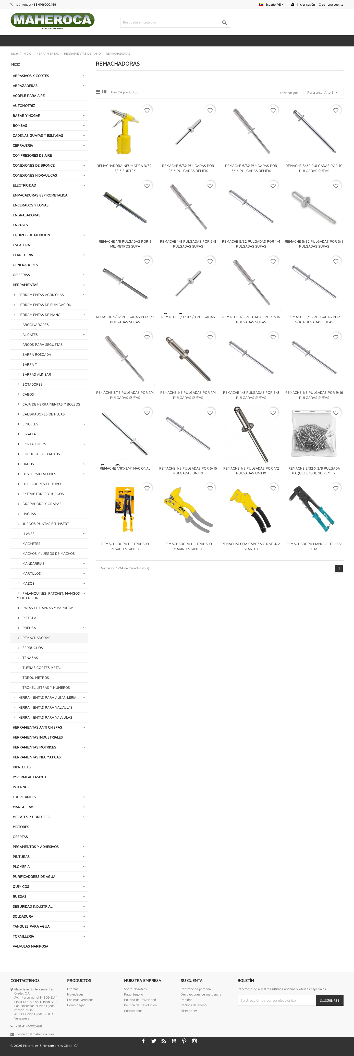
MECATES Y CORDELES (31, 817)
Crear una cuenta (331, 4)
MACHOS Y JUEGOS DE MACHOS (48, 553)
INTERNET (21, 787)
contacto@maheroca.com (35, 1034)
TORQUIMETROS (35, 677)
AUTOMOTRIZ (24, 105)
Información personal (196, 989)
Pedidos (186, 1000)
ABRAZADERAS (25, 85)
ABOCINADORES (35, 324)
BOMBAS (20, 125)
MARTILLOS (31, 573)
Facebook (143, 1041)
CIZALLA (29, 434)
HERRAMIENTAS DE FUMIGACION (44, 304)
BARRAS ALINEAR (36, 374)
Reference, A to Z (323, 92)
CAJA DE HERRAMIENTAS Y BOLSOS (51, 404)
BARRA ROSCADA (36, 354)
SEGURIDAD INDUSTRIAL (32, 906)
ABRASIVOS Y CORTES (31, 75)
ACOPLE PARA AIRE (29, 95)
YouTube (174, 1041)
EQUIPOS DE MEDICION (31, 235)
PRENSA (29, 627)
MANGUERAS (23, 807)
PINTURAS (21, 856)
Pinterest (184, 1041)
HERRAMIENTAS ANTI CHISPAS (37, 727)
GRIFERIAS (21, 275)
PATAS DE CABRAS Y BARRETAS (48, 608)
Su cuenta (191, 980)
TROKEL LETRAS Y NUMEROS (46, 687)
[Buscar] (175, 22)
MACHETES (31, 543)
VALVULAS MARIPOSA (30, 946)
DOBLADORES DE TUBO (41, 484)
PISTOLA (29, 618)
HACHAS (29, 513)
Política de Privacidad (140, 1000)
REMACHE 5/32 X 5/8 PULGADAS (188, 317)
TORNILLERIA (23, 936)
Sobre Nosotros (135, 989)
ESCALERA (21, 245)
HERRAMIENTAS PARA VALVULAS (45, 717)
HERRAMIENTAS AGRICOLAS (41, 294)
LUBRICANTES (24, 797)
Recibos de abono (193, 1005)
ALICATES (30, 334)
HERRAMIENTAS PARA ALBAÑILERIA (47, 697)
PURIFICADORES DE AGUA (34, 876)
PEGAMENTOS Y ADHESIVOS (36, 846)
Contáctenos (133, 1011)
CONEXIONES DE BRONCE (34, 165)
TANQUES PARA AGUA (31, 926)
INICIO (15, 64)
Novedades (75, 994)
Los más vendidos (80, 1000)
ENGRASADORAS (26, 215)
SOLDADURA (23, 916)
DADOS (28, 464)
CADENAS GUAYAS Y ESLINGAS (38, 135)
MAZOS (28, 583)
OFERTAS (20, 836)
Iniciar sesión (306, 4)
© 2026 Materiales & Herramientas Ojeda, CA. (44, 1045)
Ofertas (72, 989)
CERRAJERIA (23, 145)
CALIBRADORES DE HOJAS (43, 414)
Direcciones (189, 1011)
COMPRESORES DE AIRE (32, 155)
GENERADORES (25, 265)
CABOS (28, 394)
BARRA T (29, 364)
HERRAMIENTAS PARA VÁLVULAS (45, 707)
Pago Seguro (133, 994)
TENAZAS (30, 657)
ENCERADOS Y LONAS (30, 205)
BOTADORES (32, 384)
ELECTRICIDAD (24, 185)
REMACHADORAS (36, 637)
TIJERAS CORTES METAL (42, 667)
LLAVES (28, 533)
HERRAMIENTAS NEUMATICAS (37, 757)
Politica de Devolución (140, 1005)
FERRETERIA (23, 255)
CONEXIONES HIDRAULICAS (35, 175)
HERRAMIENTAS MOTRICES (34, 747)
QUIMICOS (21, 886)
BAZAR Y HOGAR (26, 115)
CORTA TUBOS (34, 444)
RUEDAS (19, 896)
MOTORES (21, 827)
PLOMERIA (21, 866)
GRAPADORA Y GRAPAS (42, 503)
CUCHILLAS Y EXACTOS (41, 454)
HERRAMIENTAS (25, 285)
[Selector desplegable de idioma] (271, 4)
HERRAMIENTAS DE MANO (39, 314)
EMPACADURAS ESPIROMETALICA (40, 195)
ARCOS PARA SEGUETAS (42, 344)
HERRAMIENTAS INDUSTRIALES (38, 737)
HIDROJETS (22, 767)
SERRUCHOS (32, 647)
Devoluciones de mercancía (201, 994)
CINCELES (30, 424)
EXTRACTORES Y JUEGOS (43, 494)
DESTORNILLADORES (39, 474)
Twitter (153, 1041)
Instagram (194, 1041)
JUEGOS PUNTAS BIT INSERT (45, 523)
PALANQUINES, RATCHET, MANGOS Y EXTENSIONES (48, 595)
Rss (164, 1041)
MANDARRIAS (33, 563)
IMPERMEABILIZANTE (30, 777)
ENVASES (20, 225)
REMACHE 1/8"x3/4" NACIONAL (125, 468)
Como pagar (76, 1005)
